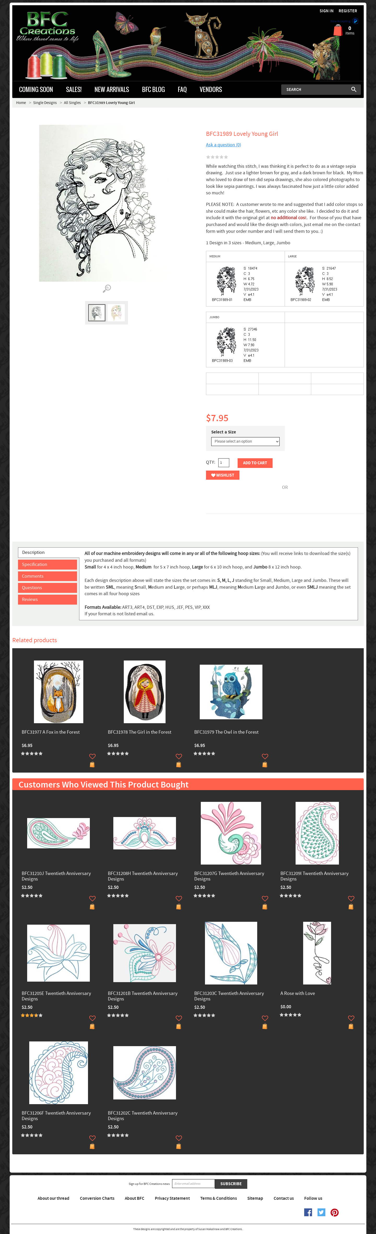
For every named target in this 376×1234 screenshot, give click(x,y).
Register (348, 11)
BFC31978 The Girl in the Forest (139, 732)
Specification (34, 564)
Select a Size (223, 432)
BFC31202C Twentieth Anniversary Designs (143, 1116)
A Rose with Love (297, 994)
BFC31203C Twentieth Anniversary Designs (229, 996)
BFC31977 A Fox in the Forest (51, 732)
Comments (33, 576)
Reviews (30, 599)
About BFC (134, 1198)
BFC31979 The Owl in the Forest (226, 732)
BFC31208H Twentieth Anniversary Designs (143, 876)
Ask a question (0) (223, 145)
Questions (32, 588)
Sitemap (255, 1198)
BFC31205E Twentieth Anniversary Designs (56, 996)
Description (33, 552)
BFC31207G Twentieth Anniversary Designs (229, 876)
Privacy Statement (172, 1198)
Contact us (284, 1198)
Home (21, 102)
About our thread (53, 1198)
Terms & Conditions (218, 1198)
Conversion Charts (97, 1198)
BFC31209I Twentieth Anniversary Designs (314, 876)
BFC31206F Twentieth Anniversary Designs (56, 1116)
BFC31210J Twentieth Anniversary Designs (56, 876)
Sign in (327, 11)
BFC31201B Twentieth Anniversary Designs (143, 996)
